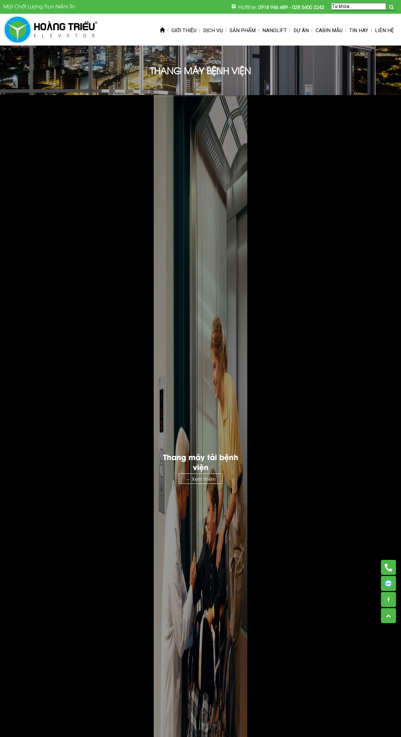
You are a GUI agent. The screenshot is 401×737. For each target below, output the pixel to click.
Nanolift (274, 30)
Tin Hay (358, 30)
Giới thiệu (183, 30)
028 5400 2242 (308, 7)
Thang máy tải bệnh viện (200, 461)
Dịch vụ (213, 30)
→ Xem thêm (201, 478)
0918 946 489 (273, 7)
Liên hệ (384, 30)
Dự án (301, 30)
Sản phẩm (243, 30)
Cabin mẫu (329, 30)
